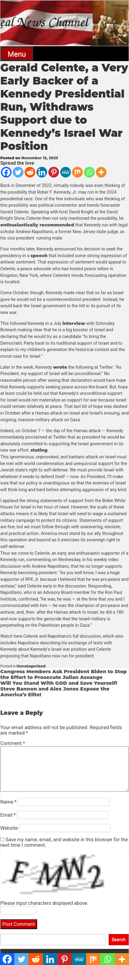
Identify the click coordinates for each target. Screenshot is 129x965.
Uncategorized (30, 666)
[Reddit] (30, 172)
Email (8, 815)
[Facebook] (6, 172)
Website (9, 828)
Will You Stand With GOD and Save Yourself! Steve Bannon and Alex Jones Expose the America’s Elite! (58, 689)
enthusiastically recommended (37, 225)
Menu (17, 54)
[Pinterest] (53, 172)
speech (38, 255)
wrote (60, 367)
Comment (12, 743)
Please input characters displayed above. (44, 903)
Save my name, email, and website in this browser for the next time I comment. (64, 842)
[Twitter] (18, 172)
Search (119, 939)
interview (73, 323)
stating (38, 450)
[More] (101, 172)
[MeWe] (65, 172)
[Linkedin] (42, 172)
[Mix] (77, 172)
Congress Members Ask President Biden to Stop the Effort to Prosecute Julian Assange (63, 674)
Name (8, 802)
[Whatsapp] (89, 172)
